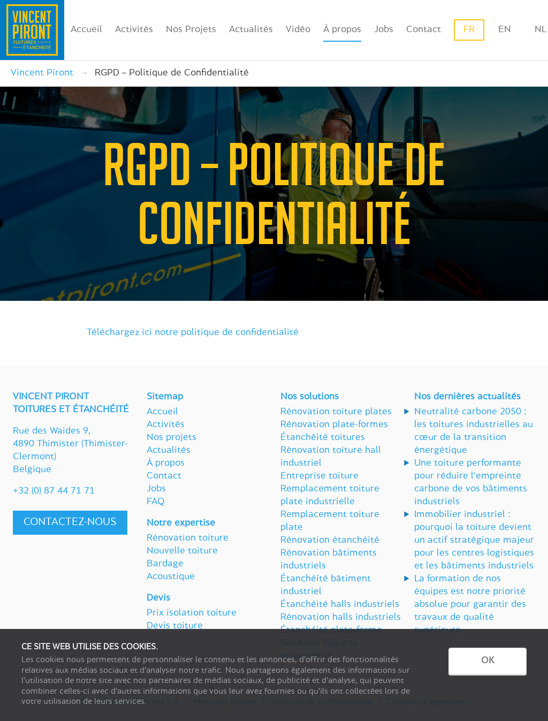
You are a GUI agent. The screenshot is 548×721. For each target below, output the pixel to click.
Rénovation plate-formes (334, 425)
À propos (342, 30)
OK (487, 661)
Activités (134, 30)
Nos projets (171, 438)
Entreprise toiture (319, 476)
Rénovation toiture (188, 538)
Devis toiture (175, 626)
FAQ (156, 502)
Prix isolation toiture (192, 613)
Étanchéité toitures (322, 438)
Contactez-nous (70, 523)
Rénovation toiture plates (336, 412)
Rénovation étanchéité (329, 540)
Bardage (165, 564)
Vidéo (298, 30)
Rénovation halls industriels (340, 617)
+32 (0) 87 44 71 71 (54, 491)
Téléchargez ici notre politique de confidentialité (193, 333)
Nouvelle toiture (182, 551)
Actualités (251, 30)
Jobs (383, 30)
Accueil (86, 30)
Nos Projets (191, 30)
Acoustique (171, 577)
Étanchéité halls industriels (339, 605)
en (504, 30)
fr (469, 30)
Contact (423, 30)
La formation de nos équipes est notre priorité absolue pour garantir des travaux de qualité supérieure (470, 605)
